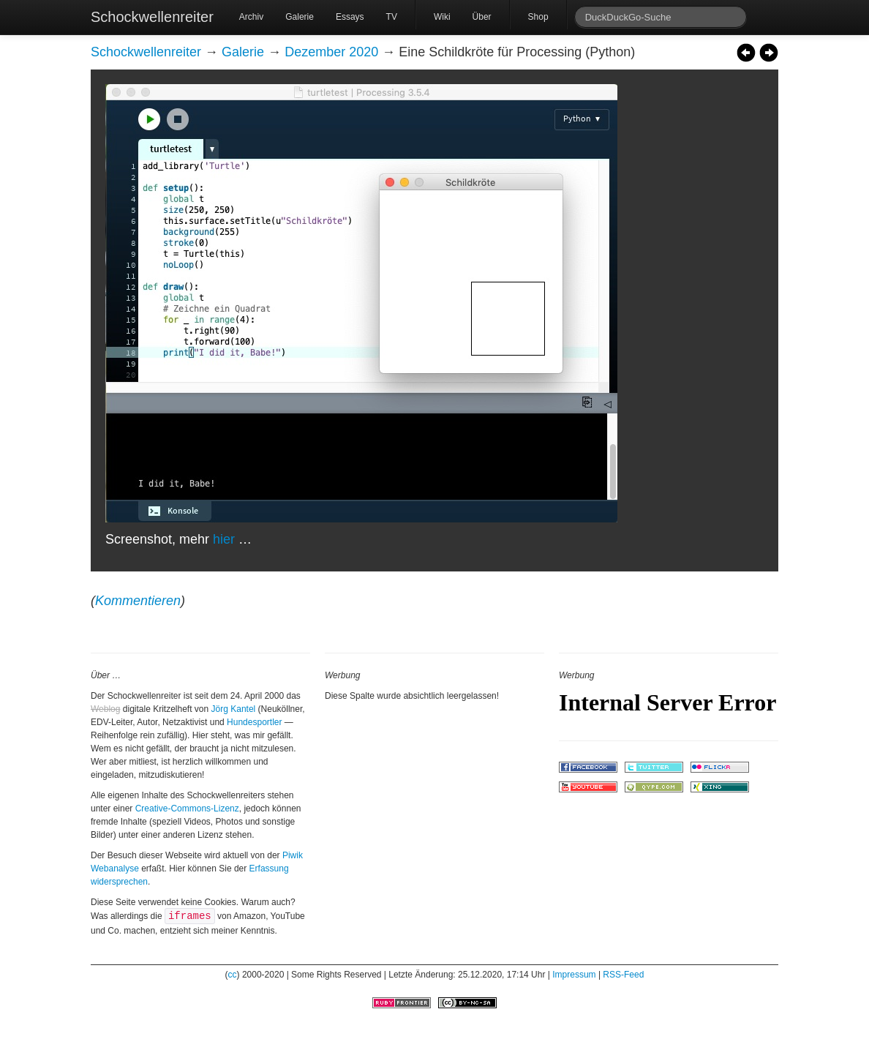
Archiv (251, 17)
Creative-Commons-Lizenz (187, 808)
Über (482, 17)
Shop (538, 17)
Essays (350, 17)
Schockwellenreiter (152, 17)
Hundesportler (254, 722)
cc (232, 974)
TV (391, 17)
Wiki (442, 17)
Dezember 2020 (331, 52)
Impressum (573, 974)
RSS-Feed (623, 974)
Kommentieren (138, 600)
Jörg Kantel (233, 709)
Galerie (299, 17)
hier (224, 539)
